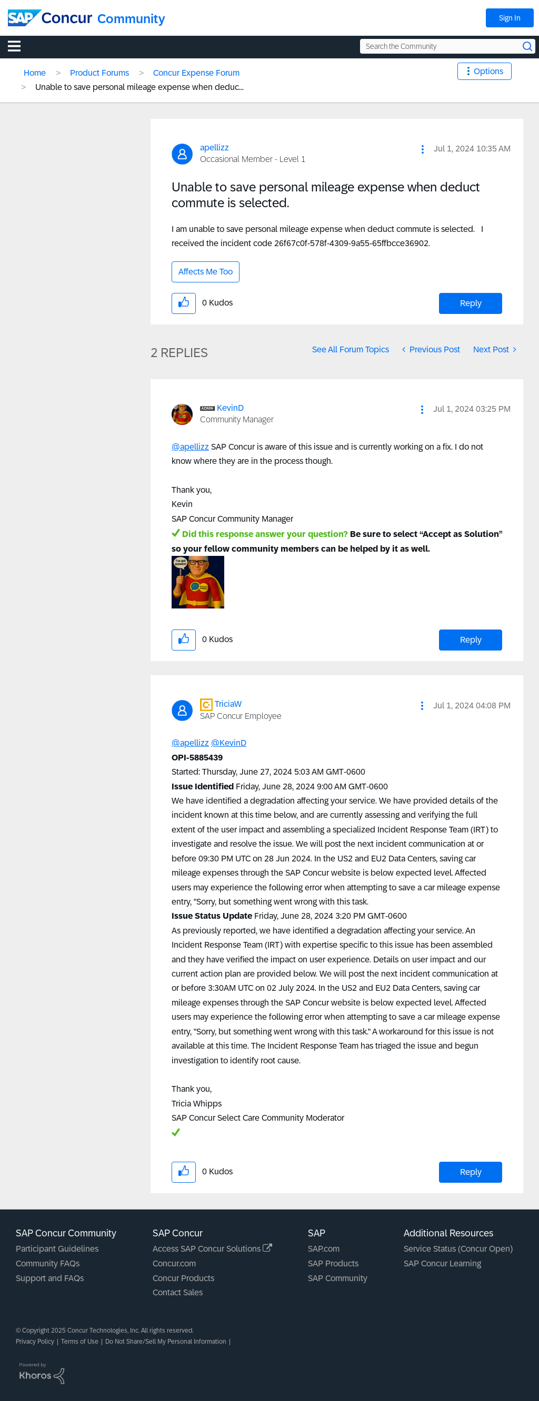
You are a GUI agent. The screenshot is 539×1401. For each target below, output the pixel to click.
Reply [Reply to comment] (471, 639)
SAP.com (324, 1248)
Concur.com (174, 1263)
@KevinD (228, 742)
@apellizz (190, 446)
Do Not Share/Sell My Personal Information (165, 1341)
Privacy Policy (35, 1341)
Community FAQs (47, 1263)
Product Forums (99, 72)
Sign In (510, 18)
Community (131, 19)
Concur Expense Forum (196, 72)
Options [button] (488, 71)
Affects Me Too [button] (205, 271)
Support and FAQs (50, 1278)
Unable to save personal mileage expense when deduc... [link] (139, 87)
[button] (423, 149)
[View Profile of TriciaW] (228, 703)
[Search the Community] (447, 46)
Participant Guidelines (57, 1248)
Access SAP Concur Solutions (212, 1248)
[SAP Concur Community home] (50, 17)
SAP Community (337, 1278)
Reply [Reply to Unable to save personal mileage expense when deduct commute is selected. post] (471, 303)
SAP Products (333, 1263)
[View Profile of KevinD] (230, 407)
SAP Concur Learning (442, 1263)
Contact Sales (178, 1292)
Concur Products (183, 1278)
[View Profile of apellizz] (214, 147)
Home (35, 72)
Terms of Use (79, 1341)
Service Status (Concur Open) (458, 1248)
